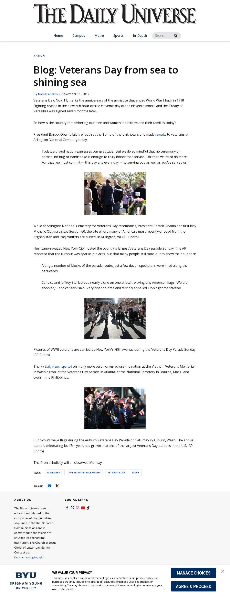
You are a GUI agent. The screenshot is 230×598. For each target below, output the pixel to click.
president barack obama (85, 472)
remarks (161, 134)
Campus (78, 35)
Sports (118, 35)
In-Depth (140, 35)
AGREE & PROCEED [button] (193, 586)
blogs (135, 472)
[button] (223, 572)
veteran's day (116, 472)
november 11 (54, 472)
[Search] (166, 35)
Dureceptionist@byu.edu (30, 557)
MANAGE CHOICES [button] (193, 573)
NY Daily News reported (58, 366)
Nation (39, 55)
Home (58, 35)
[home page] (115, 18)
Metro (99, 35)
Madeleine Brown (50, 94)
